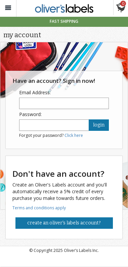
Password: (30, 114)
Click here (74, 135)
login (98, 125)
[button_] (8, 8)
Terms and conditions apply (39, 208)
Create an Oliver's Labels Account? (64, 223)
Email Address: (35, 92)
